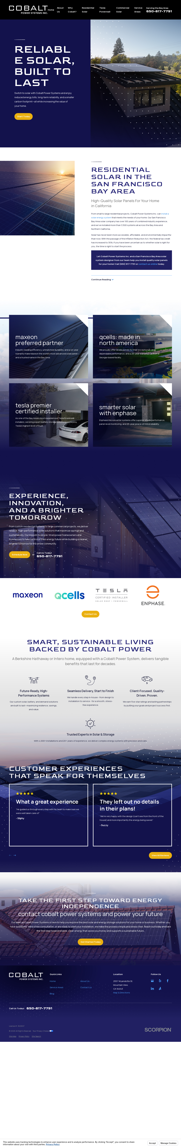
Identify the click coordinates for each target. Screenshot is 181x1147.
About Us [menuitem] (60, 9)
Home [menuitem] (51, 9)
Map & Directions (121, 992)
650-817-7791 (159, 11)
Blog (52, 993)
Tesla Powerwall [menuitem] (104, 9)
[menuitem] (12, 1036)
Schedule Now (19, 554)
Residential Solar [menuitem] (88, 9)
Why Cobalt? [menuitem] (72, 9)
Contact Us (90, 614)
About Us (85, 981)
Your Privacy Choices (43, 1031)
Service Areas (56, 987)
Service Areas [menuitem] (138, 9)
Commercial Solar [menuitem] (122, 9)
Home (53, 981)
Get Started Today (91, 941)
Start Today (23, 116)
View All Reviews (160, 855)
